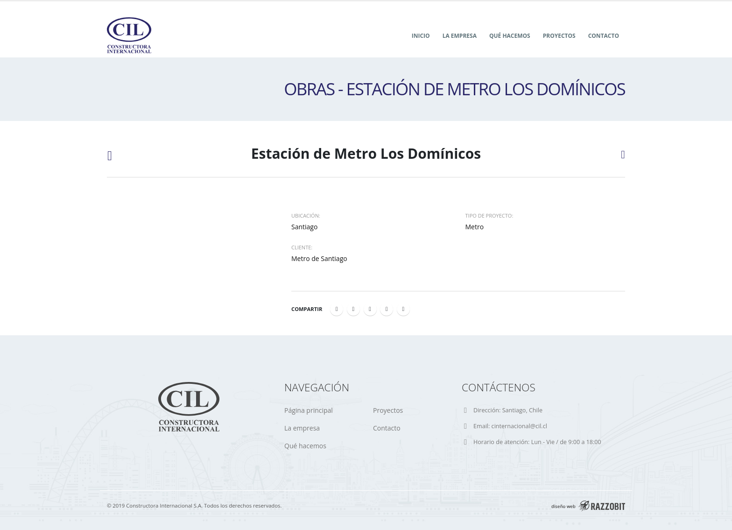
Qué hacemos (509, 36)
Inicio (421, 36)
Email (403, 309)
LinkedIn (370, 309)
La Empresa (460, 36)
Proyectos (559, 36)
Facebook (336, 309)
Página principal (308, 410)
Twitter (353, 309)
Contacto (603, 36)
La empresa (302, 428)
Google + (386, 309)
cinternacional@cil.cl (519, 426)
